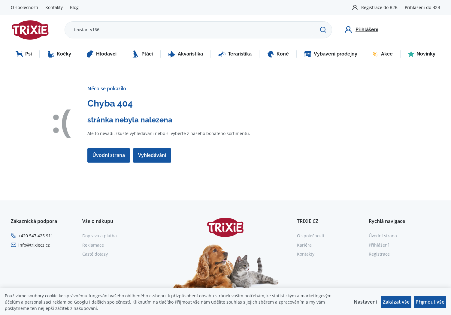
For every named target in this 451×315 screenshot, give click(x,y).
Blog (74, 7)
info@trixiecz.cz (34, 245)
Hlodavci (101, 54)
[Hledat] (323, 30)
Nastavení (365, 301)
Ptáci (142, 54)
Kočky (59, 54)
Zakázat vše (396, 301)
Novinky (421, 54)
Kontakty (54, 7)
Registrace (379, 254)
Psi (24, 54)
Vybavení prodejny (330, 54)
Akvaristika (185, 54)
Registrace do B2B (379, 7)
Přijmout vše (430, 301)
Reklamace (93, 245)
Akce (383, 54)
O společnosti (24, 7)
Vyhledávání (152, 155)
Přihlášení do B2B (422, 7)
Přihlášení (379, 245)
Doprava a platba (99, 235)
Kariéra (304, 245)
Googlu (81, 302)
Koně (278, 54)
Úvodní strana (108, 155)
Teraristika (235, 54)
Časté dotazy (95, 254)
